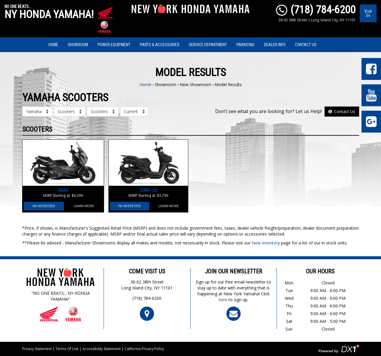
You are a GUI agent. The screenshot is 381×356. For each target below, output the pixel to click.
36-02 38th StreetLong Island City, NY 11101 (147, 285)
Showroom (78, 44)
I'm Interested (43, 206)
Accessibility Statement (101, 348)
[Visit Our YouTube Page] (371, 95)
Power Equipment (114, 44)
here (223, 299)
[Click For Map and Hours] (147, 313)
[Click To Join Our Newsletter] (233, 313)
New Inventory (266, 243)
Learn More (84, 206)
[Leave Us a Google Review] (371, 122)
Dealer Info (275, 44)
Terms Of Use (67, 348)
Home (53, 44)
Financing (245, 44)
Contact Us (306, 44)
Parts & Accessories (159, 44)
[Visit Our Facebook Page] (371, 69)
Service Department (208, 44)
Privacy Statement (37, 348)
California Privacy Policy (144, 348)
